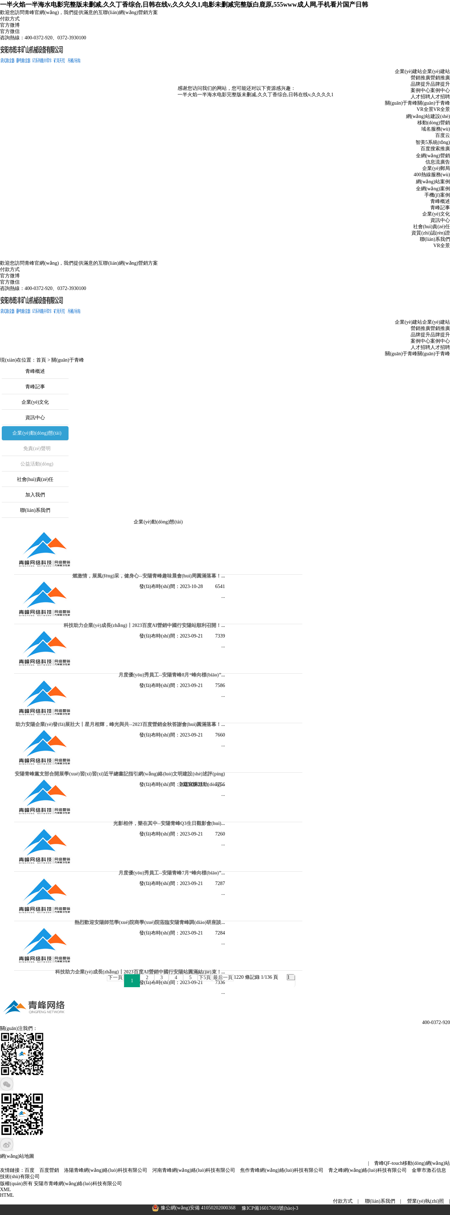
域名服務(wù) (435, 129)
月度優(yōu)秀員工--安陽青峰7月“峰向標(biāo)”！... (171, 873)
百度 (29, 1170)
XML (5, 1189)
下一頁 (115, 977)
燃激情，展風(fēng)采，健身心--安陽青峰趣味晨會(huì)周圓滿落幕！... (148, 576)
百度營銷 (49, 1170)
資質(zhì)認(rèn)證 (430, 233)
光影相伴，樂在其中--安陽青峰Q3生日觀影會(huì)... (169, 823)
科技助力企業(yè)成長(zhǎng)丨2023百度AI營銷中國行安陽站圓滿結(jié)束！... (140, 972)
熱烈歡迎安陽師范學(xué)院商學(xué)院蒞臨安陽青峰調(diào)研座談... (150, 922)
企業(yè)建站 (436, 71)
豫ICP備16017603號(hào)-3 (270, 1208)
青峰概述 (440, 201)
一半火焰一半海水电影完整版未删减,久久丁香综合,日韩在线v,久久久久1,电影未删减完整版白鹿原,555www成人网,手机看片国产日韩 (184, 4)
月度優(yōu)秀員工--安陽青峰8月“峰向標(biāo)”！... (171, 675)
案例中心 (440, 90)
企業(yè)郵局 (436, 168)
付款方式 (10, 18)
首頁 (41, 360)
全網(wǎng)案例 (433, 188)
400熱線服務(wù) (432, 174)
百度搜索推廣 (435, 148)
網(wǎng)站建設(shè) (428, 116)
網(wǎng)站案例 (433, 181)
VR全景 (441, 109)
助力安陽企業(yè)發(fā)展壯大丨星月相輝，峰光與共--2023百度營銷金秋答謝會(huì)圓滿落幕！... (120, 724)
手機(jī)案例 (437, 195)
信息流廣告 (437, 162)
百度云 (442, 135)
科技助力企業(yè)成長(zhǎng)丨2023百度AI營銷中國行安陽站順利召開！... (144, 625)
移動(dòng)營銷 (433, 122)
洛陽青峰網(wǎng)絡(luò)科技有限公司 (105, 1170)
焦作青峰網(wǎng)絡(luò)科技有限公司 (281, 1170)
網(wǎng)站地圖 (17, 1156)
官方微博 (10, 25)
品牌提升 (440, 84)
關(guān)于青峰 (433, 103)
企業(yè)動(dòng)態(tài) (36, 433)
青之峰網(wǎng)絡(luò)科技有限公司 (367, 1170)
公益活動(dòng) (36, 464)
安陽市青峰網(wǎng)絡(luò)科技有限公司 (78, 1183)
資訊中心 (440, 220)
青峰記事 (440, 207)
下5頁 (205, 977)
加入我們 (35, 494)
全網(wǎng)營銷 (433, 155)
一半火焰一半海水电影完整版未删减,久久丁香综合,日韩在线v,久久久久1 (250, 98)
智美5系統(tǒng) (433, 142)
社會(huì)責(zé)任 (431, 226)
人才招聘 (440, 96)
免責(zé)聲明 (37, 448)
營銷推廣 (440, 77)
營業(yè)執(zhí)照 (425, 1201)
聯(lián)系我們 (435, 239)
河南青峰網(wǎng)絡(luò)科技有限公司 (194, 1170)
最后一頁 (223, 977)
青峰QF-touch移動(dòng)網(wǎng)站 (412, 1163)
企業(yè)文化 (436, 214)
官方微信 (10, 31)
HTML (7, 1195)
